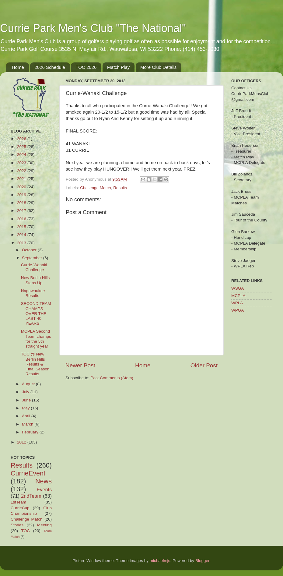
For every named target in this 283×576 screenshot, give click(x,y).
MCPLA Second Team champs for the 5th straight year (36, 338)
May (26, 408)
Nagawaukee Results (33, 293)
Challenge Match (95, 188)
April (26, 416)
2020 (22, 187)
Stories (17, 525)
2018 (22, 202)
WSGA (237, 288)
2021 (22, 178)
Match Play (118, 67)
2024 (22, 154)
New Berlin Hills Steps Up (35, 280)
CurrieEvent (28, 473)
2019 (22, 195)
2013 (22, 243)
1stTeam (18, 502)
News (43, 481)
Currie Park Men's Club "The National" (93, 28)
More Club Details (158, 67)
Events (44, 489)
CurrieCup (20, 508)
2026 (22, 138)
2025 (22, 146)
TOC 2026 (85, 67)
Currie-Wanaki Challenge (34, 267)
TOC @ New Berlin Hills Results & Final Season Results (35, 364)
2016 (22, 219)
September (32, 258)
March (28, 424)
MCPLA (238, 295)
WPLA (237, 303)
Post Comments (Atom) (112, 378)
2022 (22, 170)
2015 (22, 226)
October (30, 250)
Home (18, 67)
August (29, 384)
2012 (22, 442)
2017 (22, 210)
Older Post (204, 365)
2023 (22, 163)
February (31, 432)
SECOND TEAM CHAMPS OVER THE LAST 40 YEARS (36, 313)
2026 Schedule (50, 67)
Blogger (202, 560)
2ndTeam (31, 496)
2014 (22, 234)
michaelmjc (160, 560)
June (27, 400)
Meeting (44, 525)
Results (120, 188)
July (26, 392)
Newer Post (80, 365)
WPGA (237, 310)
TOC (25, 530)
